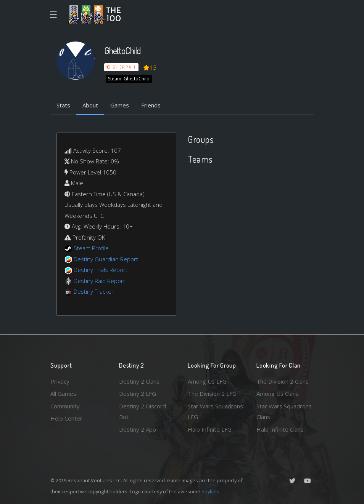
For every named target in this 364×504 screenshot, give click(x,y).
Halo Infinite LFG (210, 429)
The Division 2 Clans (282, 381)
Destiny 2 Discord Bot (142, 411)
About (90, 105)
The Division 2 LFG (212, 393)
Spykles (210, 491)
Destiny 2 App (137, 429)
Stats (63, 105)
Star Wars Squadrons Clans (284, 411)
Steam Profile (91, 248)
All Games (63, 393)
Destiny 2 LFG (137, 393)
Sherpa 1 (121, 67)
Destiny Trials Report (100, 270)
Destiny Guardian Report (106, 259)
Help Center (66, 418)
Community (65, 406)
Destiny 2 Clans (139, 381)
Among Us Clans (277, 393)
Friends (151, 105)
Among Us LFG (207, 381)
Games (119, 105)
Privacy (59, 381)
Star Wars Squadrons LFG (215, 411)
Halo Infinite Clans (280, 429)
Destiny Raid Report (99, 281)
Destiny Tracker (94, 291)
